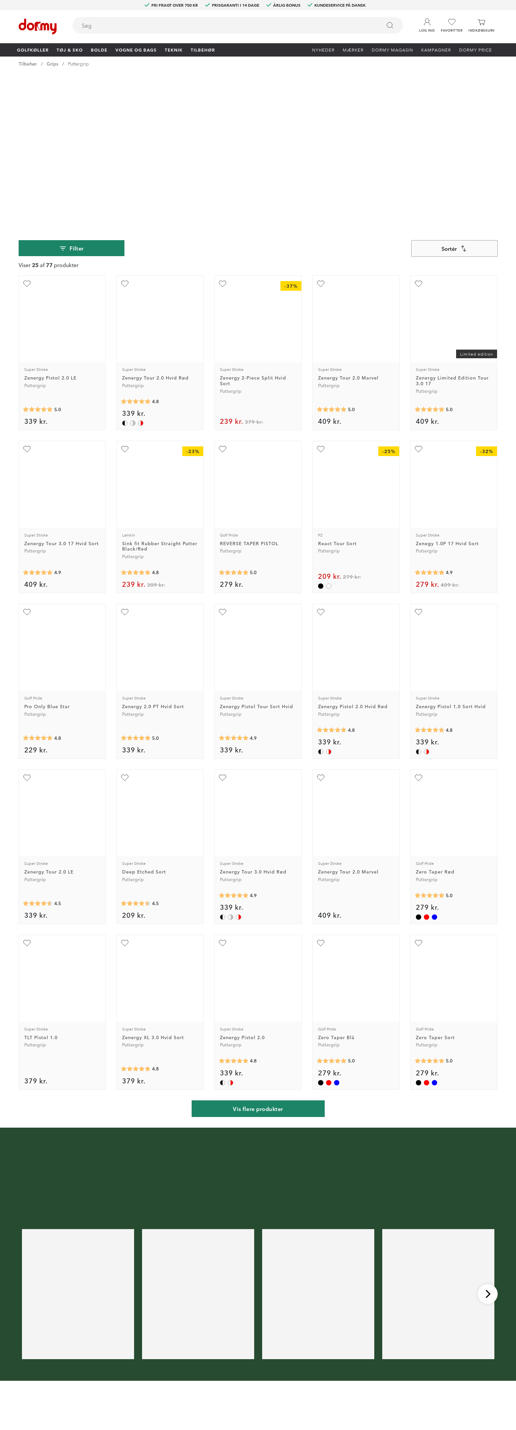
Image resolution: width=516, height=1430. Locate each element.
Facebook (159, 1356)
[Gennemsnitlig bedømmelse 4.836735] (332, 579)
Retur (245, 1346)
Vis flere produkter (258, 958)
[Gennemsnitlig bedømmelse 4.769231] (429, 579)
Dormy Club (161, 1337)
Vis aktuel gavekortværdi (267, 1385)
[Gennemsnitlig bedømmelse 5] (38, 259)
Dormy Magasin (392, 50)
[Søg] (390, 25)
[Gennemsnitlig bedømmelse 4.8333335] (136, 422)
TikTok (155, 1375)
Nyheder (323, 50)
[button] (427, 23)
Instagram (159, 1365)
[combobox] (238, 25)
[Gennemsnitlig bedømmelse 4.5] (38, 753)
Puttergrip (78, 63)
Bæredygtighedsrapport (341, 1385)
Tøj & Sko (70, 50)
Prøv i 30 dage (331, 1337)
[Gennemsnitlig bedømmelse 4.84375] (136, 251)
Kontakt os (251, 1337)
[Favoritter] (451, 25)
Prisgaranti (251, 1356)
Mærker (353, 50)
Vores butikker (255, 1365)
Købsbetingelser (333, 1365)
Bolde (99, 50)
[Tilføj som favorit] (27, 133)
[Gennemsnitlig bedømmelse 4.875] (429, 422)
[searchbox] (222, 25)
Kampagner (436, 50)
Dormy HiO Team (167, 1346)
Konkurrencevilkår (335, 1356)
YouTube (157, 1385)
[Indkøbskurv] (481, 25)
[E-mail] (233, 1295)
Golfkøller (33, 50)
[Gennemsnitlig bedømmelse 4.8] (136, 918)
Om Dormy (327, 1346)
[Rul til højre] (488, 1143)
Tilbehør (203, 50)
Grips (52, 63)
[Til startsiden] (38, 27)
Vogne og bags (136, 50)
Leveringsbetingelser (338, 1375)
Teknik (174, 50)
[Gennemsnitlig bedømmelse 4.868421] (234, 745)
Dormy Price (475, 50)
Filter (71, 98)
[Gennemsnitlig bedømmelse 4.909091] (38, 422)
